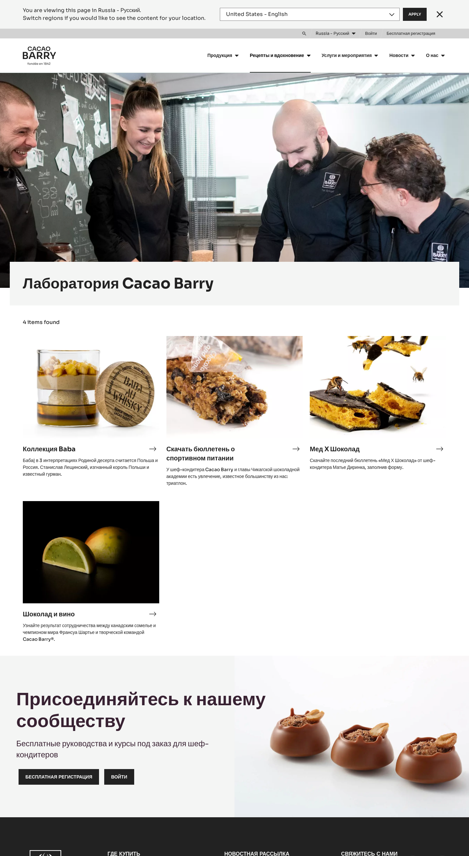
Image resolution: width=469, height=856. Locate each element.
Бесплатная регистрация (58, 777)
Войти (119, 777)
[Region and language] (310, 14)
